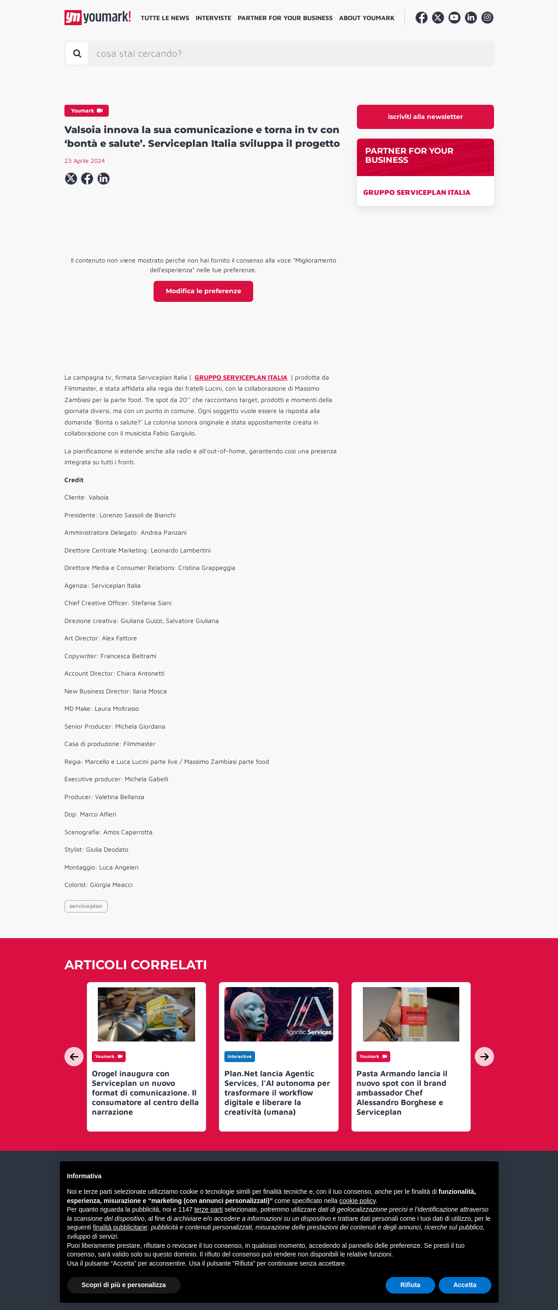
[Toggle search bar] (77, 53)
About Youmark (367, 17)
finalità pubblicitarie (120, 1227)
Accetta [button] (465, 1285)
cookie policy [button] (357, 1200)
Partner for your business (285, 17)
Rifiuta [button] (410, 1285)
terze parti (208, 1209)
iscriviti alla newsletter (425, 117)
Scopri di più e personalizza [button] (124, 1285)
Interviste (213, 17)
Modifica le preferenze (203, 291)
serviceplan (85, 905)
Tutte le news (165, 17)
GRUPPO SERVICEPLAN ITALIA (416, 192)
